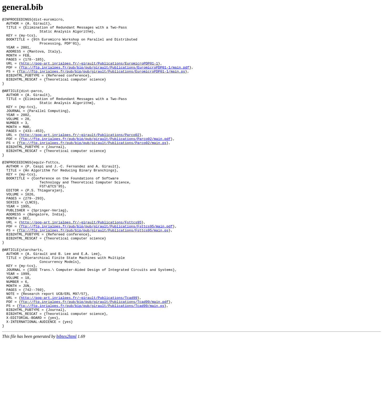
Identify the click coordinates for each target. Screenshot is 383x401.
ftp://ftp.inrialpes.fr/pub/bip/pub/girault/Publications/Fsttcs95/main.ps (93, 271)
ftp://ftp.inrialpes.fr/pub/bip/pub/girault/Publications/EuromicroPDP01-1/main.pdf (105, 77)
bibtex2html (67, 396)
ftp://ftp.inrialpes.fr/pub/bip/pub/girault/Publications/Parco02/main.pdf (96, 162)
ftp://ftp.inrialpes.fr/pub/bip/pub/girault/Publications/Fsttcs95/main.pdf (96, 266)
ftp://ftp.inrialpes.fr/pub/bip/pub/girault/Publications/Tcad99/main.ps (91, 361)
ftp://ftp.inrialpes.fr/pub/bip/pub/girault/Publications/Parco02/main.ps (92, 167)
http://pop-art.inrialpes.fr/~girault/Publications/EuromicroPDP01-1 (89, 72)
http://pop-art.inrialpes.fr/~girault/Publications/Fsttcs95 (81, 262)
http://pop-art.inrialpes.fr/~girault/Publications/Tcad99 (79, 352)
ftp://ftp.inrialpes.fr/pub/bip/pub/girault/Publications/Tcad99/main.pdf (94, 356)
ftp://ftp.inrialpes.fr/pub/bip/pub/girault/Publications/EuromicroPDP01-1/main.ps (102, 82)
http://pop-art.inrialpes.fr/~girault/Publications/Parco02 (80, 157)
